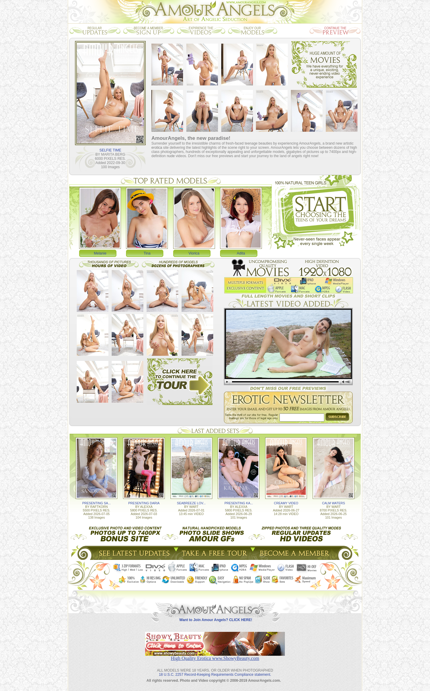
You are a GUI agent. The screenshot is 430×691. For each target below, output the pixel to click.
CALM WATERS (333, 503)
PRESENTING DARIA (143, 503)
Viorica (193, 253)
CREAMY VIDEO (286, 503)
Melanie (100, 253)
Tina (147, 253)
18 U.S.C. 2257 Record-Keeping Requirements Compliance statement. (215, 674)
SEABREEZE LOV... (191, 503)
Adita (241, 253)
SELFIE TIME (110, 150)
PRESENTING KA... (239, 503)
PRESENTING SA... (96, 503)
